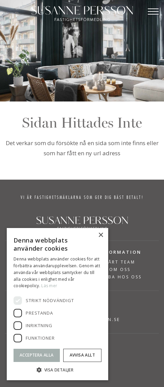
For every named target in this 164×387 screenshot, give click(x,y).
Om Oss (120, 269)
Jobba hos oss (120, 277)
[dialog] (57, 304)
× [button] (100, 235)
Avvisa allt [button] (82, 355)
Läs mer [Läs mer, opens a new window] (49, 286)
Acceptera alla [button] (37, 355)
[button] (57, 369)
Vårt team (120, 262)
